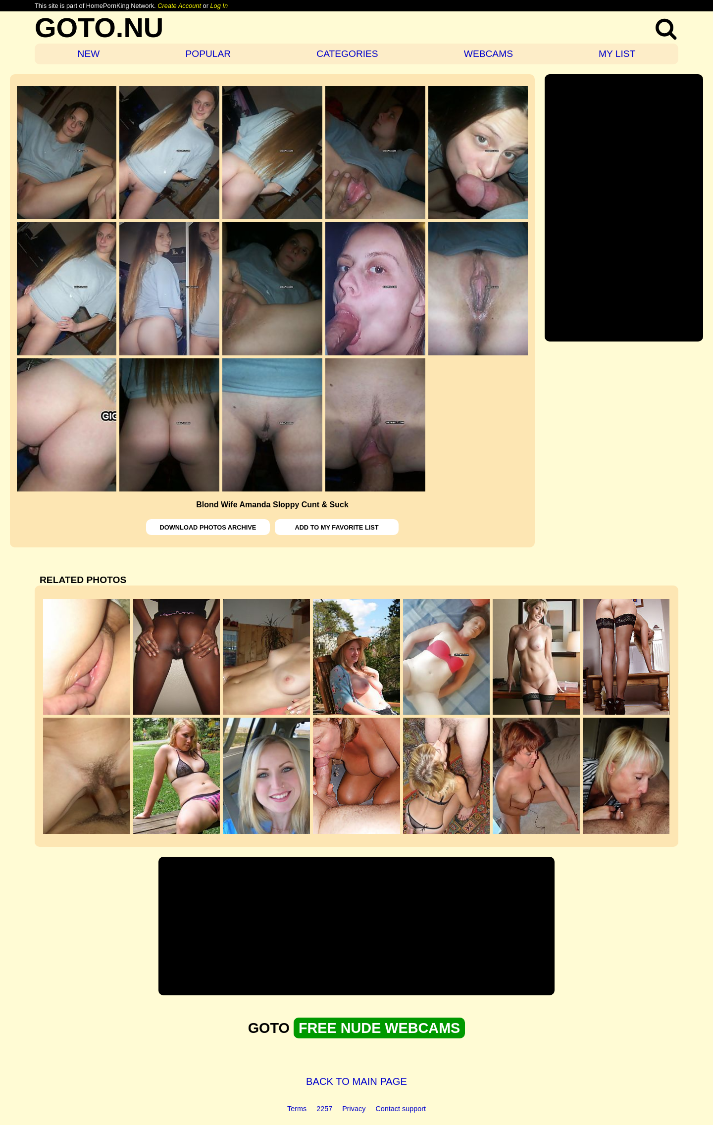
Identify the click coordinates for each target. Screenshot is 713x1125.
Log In (219, 5)
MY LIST (617, 54)
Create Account (179, 5)
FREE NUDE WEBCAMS (379, 1028)
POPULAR (208, 54)
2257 (324, 1109)
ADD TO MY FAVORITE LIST (336, 527)
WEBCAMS (488, 54)
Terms (296, 1109)
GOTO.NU (99, 27)
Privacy (353, 1109)
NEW (89, 54)
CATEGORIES (347, 54)
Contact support (400, 1109)
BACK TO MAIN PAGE (356, 1081)
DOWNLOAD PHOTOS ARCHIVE (208, 527)
